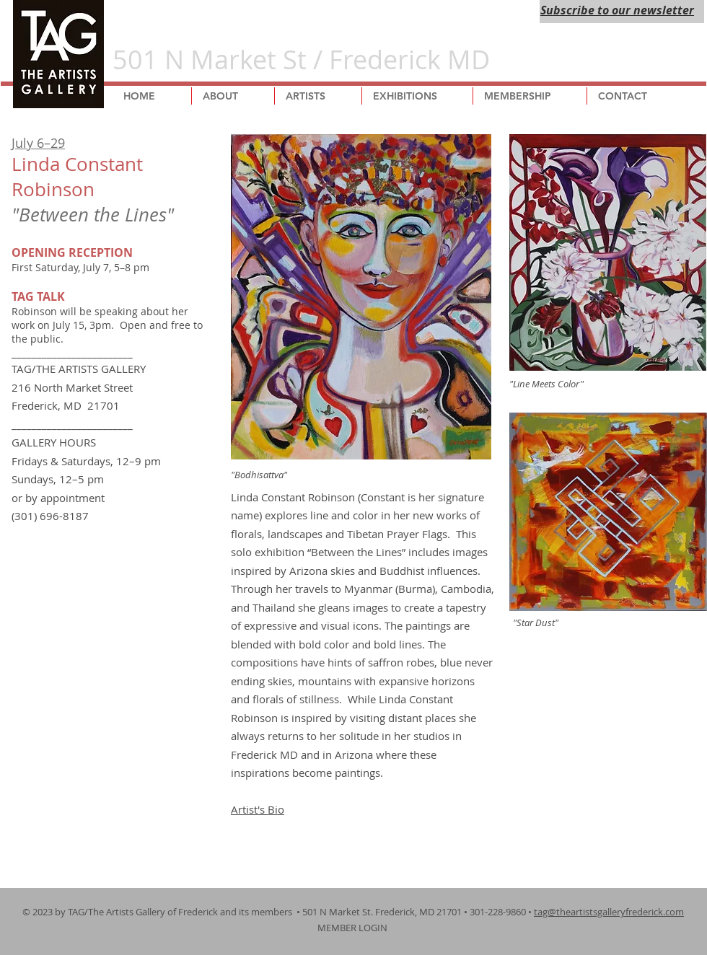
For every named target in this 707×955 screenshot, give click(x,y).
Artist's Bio (257, 809)
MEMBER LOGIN (353, 927)
